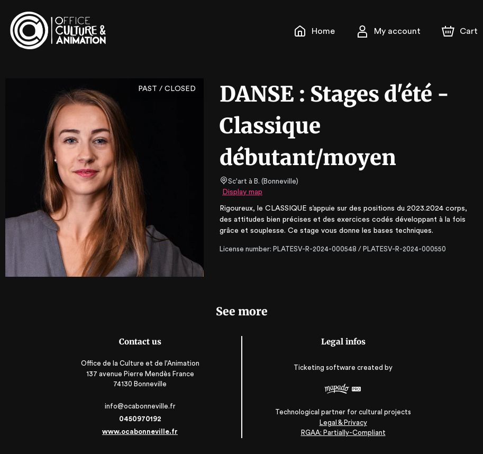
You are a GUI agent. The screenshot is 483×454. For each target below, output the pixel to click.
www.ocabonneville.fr (141, 431)
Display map (242, 192)
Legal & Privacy (341, 422)
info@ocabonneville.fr (141, 406)
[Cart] (461, 31)
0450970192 (142, 419)
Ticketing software (324, 367)
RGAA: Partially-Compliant (341, 433)
